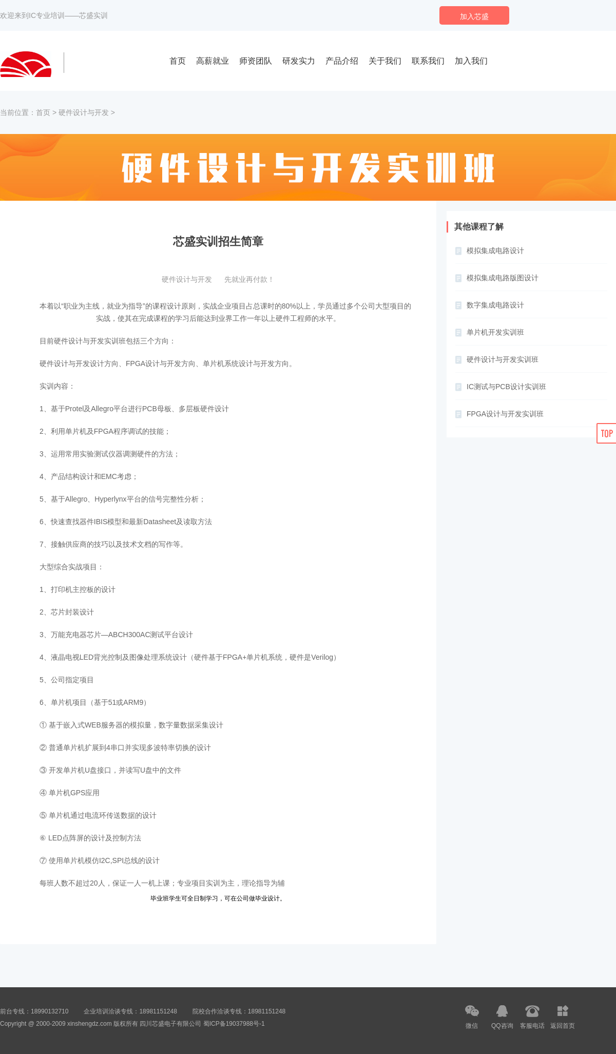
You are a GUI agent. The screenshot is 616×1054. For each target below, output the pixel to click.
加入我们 (471, 60)
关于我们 (385, 60)
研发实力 (298, 60)
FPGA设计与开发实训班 (505, 414)
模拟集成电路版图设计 (502, 278)
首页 (177, 60)
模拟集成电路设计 (495, 250)
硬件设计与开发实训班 (502, 359)
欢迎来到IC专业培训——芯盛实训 (54, 15)
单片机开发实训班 (495, 332)
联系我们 (428, 60)
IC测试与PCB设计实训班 (506, 386)
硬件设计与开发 (84, 112)
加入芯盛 (474, 16)
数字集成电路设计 (495, 305)
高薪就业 (212, 60)
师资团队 (255, 60)
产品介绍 (341, 60)
